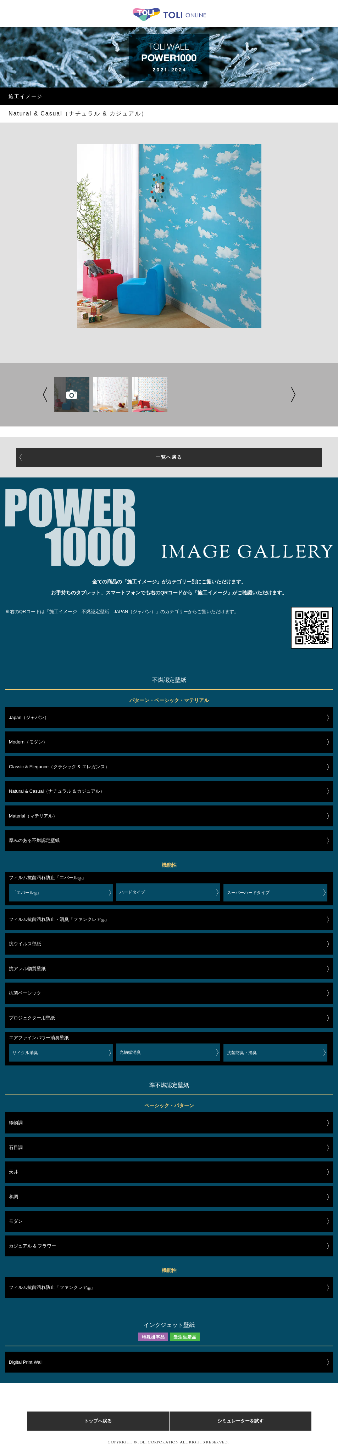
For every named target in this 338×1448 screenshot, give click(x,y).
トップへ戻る (98, 1421)
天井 (13, 1172)
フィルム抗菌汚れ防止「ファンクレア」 (52, 1289)
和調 (13, 1196)
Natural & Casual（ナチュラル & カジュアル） (57, 791)
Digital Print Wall (26, 1362)
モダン (16, 1221)
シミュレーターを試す (240, 1421)
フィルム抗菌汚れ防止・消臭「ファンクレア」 (59, 920)
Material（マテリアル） (33, 816)
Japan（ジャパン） (29, 717)
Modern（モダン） (28, 742)
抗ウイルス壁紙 (25, 943)
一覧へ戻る (169, 457)
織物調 (16, 1122)
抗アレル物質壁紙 (27, 968)
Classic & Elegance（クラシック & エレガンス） (59, 766)
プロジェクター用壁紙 (32, 1017)
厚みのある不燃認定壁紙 (34, 840)
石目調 (16, 1147)
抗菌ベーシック (25, 993)
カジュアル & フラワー (32, 1246)
